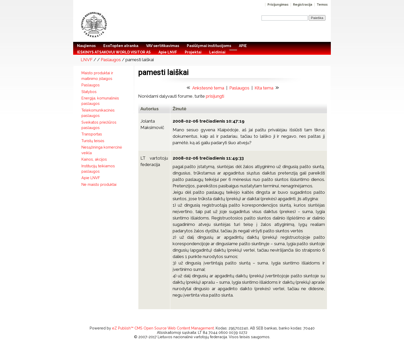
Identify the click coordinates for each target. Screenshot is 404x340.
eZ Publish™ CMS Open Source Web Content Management (163, 328)
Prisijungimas (278, 4)
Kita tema (264, 87)
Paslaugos (111, 59)
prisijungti (215, 96)
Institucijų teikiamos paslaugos (98, 168)
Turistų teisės (92, 141)
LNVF (86, 59)
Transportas (91, 134)
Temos (322, 4)
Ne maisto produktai (98, 184)
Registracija (302, 4)
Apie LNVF (90, 178)
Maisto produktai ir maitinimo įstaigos (97, 75)
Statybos (89, 91)
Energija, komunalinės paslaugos (100, 101)
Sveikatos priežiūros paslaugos (98, 125)
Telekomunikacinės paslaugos (98, 113)
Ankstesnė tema (208, 87)
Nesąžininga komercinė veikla (101, 150)
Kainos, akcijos (94, 159)
